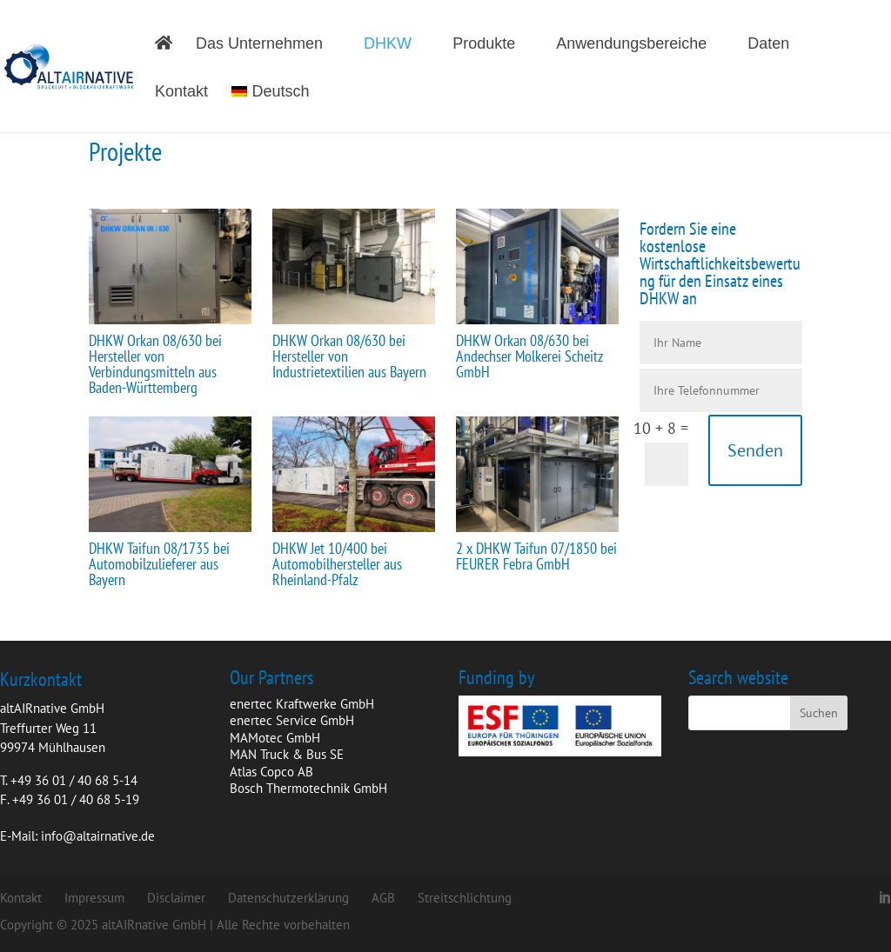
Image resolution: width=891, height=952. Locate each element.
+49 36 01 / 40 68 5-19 (75, 799)
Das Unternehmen (259, 44)
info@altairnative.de (98, 836)
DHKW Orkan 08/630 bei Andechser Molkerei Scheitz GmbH (529, 356)
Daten (768, 44)
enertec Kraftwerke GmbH (302, 704)
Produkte (483, 44)
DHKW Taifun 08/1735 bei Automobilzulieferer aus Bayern (159, 563)
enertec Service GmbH (292, 720)
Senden (755, 450)
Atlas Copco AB (271, 771)
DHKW (388, 44)
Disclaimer (176, 897)
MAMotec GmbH (275, 737)
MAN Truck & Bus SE (287, 754)
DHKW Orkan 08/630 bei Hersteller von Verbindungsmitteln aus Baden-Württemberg (155, 363)
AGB (383, 897)
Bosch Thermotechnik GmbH (308, 788)
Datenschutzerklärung (288, 897)
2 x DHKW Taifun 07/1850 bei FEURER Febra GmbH (536, 556)
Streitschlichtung (465, 897)
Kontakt (181, 92)
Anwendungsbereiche (631, 44)
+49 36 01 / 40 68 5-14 (73, 780)
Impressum (94, 897)
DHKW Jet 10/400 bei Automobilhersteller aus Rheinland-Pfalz (337, 563)
